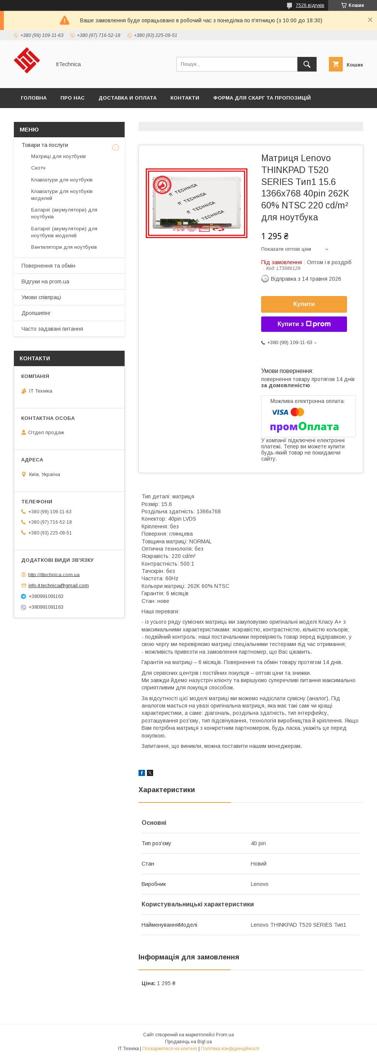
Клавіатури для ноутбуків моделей (62, 194)
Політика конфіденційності (230, 1048)
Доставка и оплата (127, 98)
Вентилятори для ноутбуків (64, 247)
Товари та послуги (45, 145)
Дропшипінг (36, 313)
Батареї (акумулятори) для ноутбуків (64, 213)
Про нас (72, 98)
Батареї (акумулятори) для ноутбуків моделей (64, 232)
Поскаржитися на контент (169, 1048)
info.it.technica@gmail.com (58, 585)
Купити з (303, 324)
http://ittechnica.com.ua (54, 574)
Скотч (38, 168)
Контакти (184, 98)
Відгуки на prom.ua (45, 281)
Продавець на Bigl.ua (188, 1041)
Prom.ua (225, 1034)
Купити (304, 304)
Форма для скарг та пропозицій (262, 98)
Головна (34, 98)
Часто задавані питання (52, 329)
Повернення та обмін (48, 266)
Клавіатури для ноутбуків (62, 180)
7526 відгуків (310, 5)
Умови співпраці (41, 297)
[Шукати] (307, 64)
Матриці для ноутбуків (58, 156)
